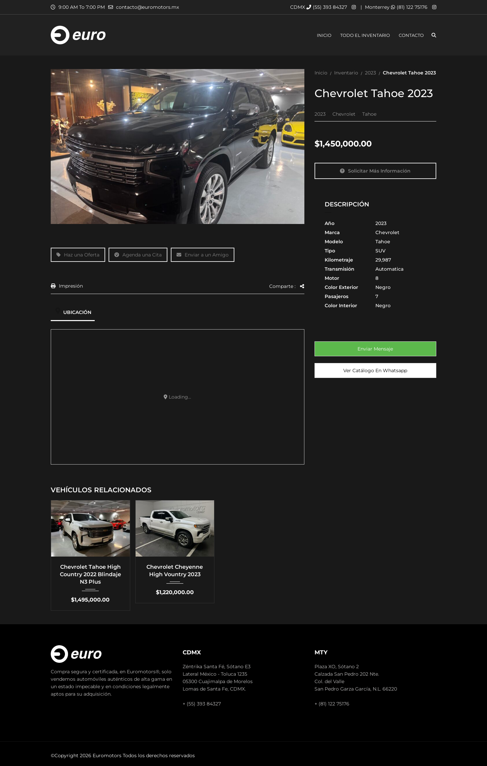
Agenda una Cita (138, 255)
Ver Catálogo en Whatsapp (375, 370)
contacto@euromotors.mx (147, 7)
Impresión (67, 286)
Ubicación (72, 312)
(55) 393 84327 (326, 7)
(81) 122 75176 (409, 7)
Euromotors (107, 755)
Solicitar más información (375, 171)
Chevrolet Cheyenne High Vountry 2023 (174, 571)
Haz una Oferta (77, 255)
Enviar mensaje (375, 349)
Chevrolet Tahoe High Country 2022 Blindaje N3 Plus (90, 574)
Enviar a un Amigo (203, 255)
